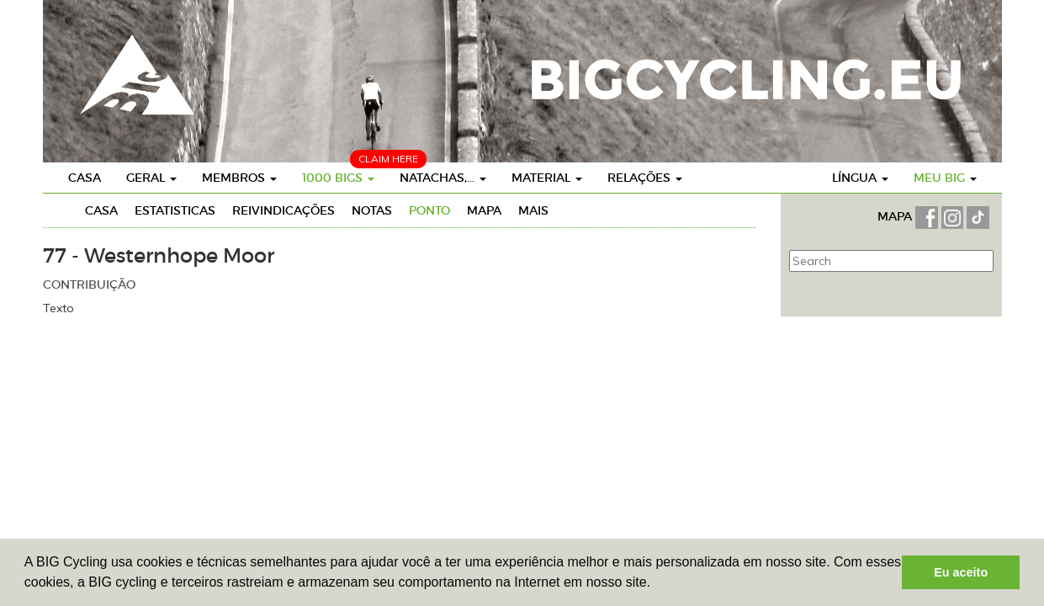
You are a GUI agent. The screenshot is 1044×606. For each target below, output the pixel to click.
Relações (644, 177)
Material (546, 177)
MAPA (896, 216)
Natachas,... (443, 177)
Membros (239, 177)
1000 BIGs (338, 177)
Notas (372, 210)
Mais (533, 210)
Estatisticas (175, 210)
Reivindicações (283, 210)
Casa (84, 177)
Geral (151, 177)
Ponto (429, 210)
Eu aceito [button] (961, 572)
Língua (860, 177)
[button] (657, 584)
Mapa (484, 210)
